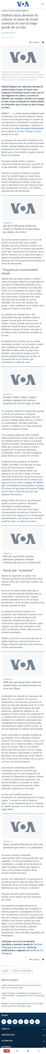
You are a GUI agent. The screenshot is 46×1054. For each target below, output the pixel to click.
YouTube (37, 944)
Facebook (34, 950)
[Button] (34, 42)
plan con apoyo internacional (29, 128)
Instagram (6, 953)
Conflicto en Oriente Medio (14, 11)
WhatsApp (6, 947)
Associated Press (8, 33)
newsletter (21, 947)
